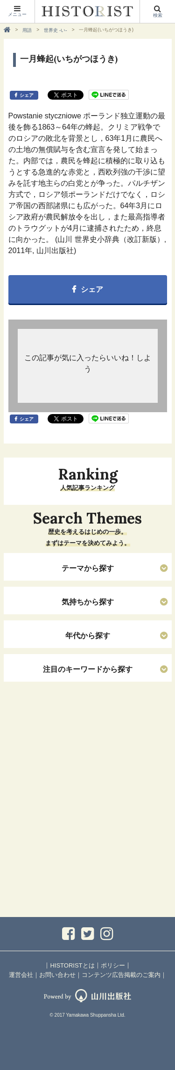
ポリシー (113, 965)
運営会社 (21, 974)
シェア (27, 95)
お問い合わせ (57, 974)
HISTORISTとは (72, 965)
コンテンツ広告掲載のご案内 (121, 974)
